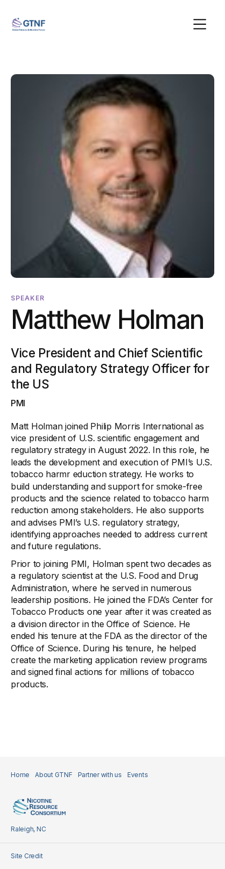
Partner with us (100, 775)
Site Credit (26, 856)
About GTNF (53, 775)
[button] (200, 24)
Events (137, 775)
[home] (28, 24)
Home (20, 775)
